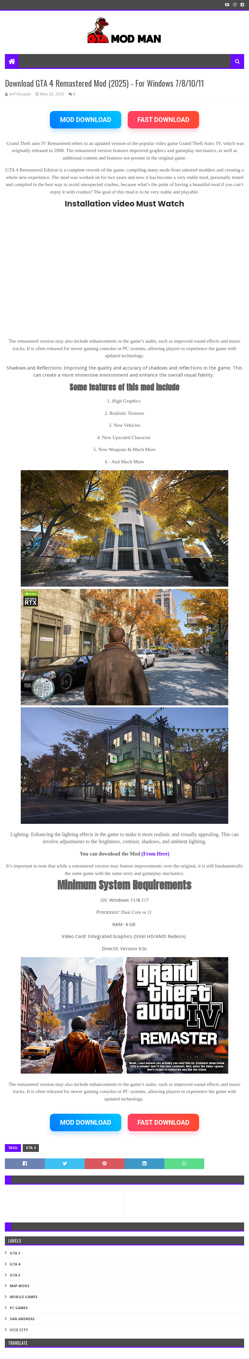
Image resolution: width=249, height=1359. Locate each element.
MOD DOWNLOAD (85, 120)
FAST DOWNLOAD (163, 120)
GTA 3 (15, 1253)
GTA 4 (31, 1148)
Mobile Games (24, 1297)
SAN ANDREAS (22, 1319)
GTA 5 (15, 1275)
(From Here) (155, 853)
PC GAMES (19, 1308)
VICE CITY (19, 1330)
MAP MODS (20, 1286)
